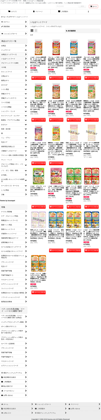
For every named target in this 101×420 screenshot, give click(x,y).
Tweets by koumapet (7, 200)
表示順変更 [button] (71, 31)
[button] (88, 11)
